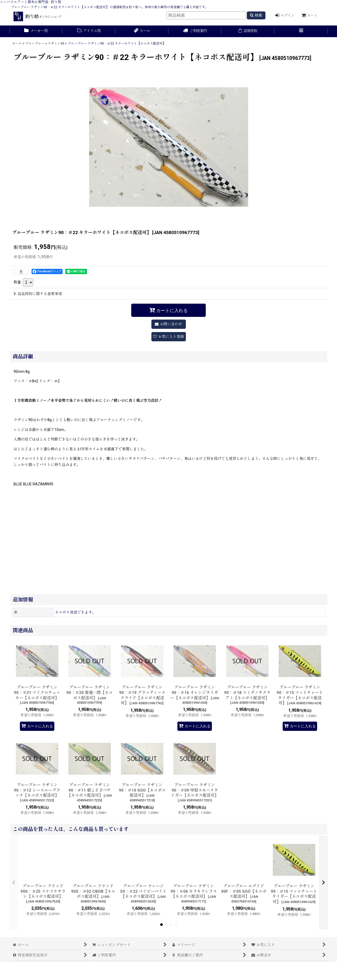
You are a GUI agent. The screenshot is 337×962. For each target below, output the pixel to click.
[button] (300, 31)
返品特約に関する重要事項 (38, 294)
